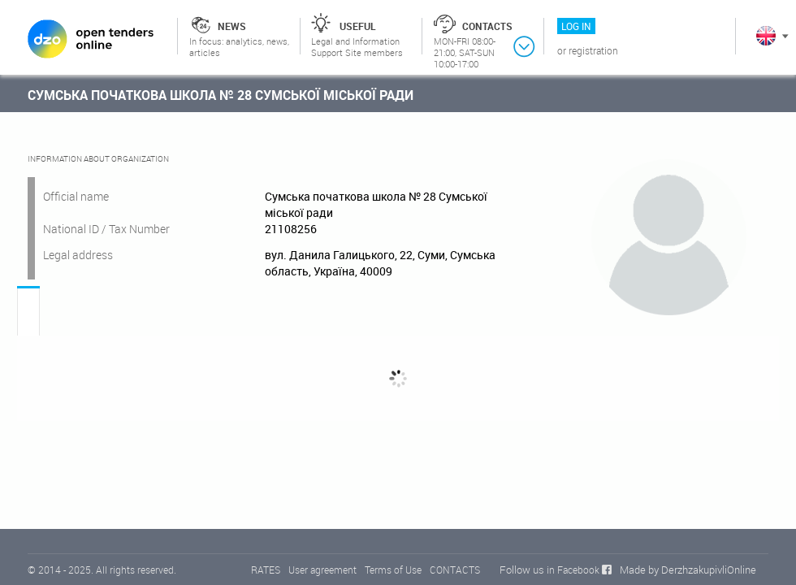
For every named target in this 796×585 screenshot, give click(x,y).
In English (766, 35)
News (232, 26)
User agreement (322, 569)
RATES (265, 569)
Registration (593, 50)
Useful (358, 26)
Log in (576, 26)
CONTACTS (455, 569)
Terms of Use (393, 569)
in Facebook (573, 569)
